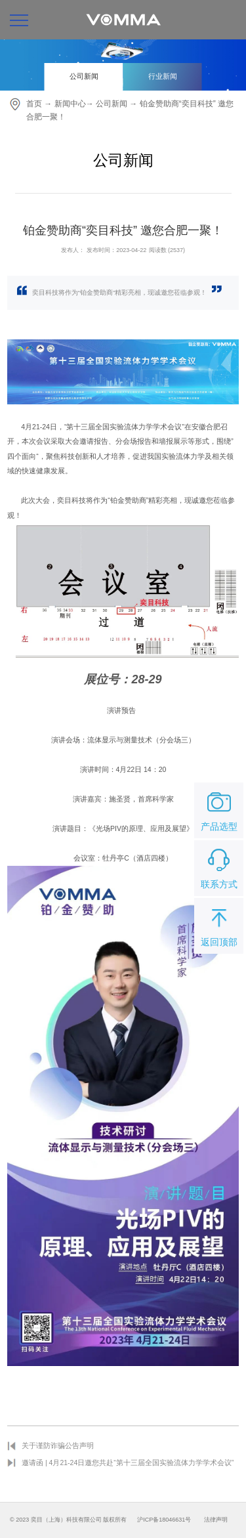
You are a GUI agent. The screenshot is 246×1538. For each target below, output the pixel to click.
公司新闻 (84, 76)
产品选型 (219, 809)
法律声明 (216, 1519)
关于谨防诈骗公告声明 (58, 1445)
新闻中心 (70, 103)
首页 (34, 103)
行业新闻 (162, 76)
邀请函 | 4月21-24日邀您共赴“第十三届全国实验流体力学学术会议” (128, 1462)
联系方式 (219, 867)
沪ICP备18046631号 (164, 1519)
